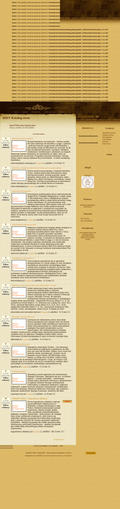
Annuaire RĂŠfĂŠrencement (39, 455)
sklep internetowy (101, 159)
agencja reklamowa (111, 161)
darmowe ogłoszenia (109, 164)
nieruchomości (112, 166)
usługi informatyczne (114, 164)
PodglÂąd (39, 163)
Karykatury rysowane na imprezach (22, 138)
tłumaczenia (111, 164)
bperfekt (91, 236)
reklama (116, 159)
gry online (103, 164)
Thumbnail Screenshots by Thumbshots (60, 455)
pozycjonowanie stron (117, 161)
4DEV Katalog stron (16, 118)
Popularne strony (107, 135)
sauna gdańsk (83, 232)
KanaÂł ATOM (91, 453)
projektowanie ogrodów (104, 163)
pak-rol (92, 238)
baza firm (114, 163)
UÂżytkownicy (35, 112)
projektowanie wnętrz (116, 163)
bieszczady (92, 232)
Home (16, 112)
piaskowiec (84, 236)
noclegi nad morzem (105, 166)
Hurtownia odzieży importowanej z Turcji (24, 224)
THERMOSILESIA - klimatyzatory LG (23, 258)
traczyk (87, 239)
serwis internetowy (101, 161)
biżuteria (116, 161)
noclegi (112, 161)
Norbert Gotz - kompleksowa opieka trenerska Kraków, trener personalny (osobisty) (36, 168)
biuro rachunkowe (116, 164)
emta (88, 238)
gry (103, 161)
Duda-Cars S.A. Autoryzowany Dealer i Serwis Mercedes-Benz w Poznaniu (34, 285)
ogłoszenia (117, 164)
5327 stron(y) (85, 218)
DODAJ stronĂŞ (49, 112)
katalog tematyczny (112, 164)
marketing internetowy (107, 166)
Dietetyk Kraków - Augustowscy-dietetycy (30, 399)
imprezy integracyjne (112, 159)
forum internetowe (111, 163)
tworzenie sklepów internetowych (110, 166)
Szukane (105, 141)
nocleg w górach (107, 161)
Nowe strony (106, 144)
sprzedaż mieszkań (108, 166)
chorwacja (85, 234)
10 (6, 398)
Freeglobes (68, 453)
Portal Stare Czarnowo (19, 371)
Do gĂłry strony (59, 439)
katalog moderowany (106, 159)
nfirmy (91, 234)
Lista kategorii (106, 139)
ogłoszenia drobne (113, 166)
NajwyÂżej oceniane (109, 133)
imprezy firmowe (104, 164)
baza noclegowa (114, 161)
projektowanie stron (107, 159)
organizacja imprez (111, 159)
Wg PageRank (107, 137)
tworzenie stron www (109, 159)
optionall (83, 238)
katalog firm (109, 163)
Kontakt (24, 112)
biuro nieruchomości (109, 161)
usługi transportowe (106, 164)
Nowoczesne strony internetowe (21, 191)
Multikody (62, 112)
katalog (117, 159)
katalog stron (103, 159)
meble (107, 163)
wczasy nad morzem (101, 164)
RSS (5, 124)
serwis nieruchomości (112, 163)
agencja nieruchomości (103, 163)
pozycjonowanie (104, 159)
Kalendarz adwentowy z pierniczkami (87, 206)
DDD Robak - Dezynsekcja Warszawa (23, 317)
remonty (107, 164)
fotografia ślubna (114, 159)
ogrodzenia (117, 163)
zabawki (106, 163)
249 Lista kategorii (86, 221)
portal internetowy (106, 161)
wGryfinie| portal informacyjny (21, 344)
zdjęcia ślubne (104, 161)
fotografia (101, 163)
